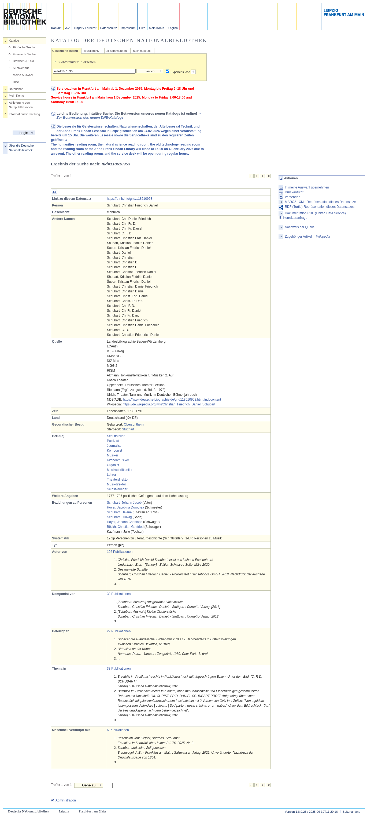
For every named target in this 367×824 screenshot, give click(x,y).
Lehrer (111, 475)
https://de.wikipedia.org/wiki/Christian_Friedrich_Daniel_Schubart (169, 404)
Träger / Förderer (85, 28)
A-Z (67, 28)
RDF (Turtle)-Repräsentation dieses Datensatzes (319, 207)
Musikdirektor (116, 484)
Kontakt (56, 28)
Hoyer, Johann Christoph (124, 522)
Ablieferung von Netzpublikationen (21, 105)
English (173, 28)
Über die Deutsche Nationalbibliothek (21, 148)
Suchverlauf (21, 68)
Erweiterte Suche (24, 54)
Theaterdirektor (118, 479)
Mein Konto (156, 28)
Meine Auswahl (23, 75)
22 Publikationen (119, 631)
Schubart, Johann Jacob (124, 502)
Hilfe (142, 28)
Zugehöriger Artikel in (307, 236)
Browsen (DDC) (23, 61)
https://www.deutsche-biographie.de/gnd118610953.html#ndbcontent (172, 399)
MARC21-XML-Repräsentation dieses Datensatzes (321, 202)
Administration (63, 800)
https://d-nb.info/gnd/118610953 (129, 199)
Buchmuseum (142, 50)
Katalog (14, 40)
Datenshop (16, 88)
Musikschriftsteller (119, 470)
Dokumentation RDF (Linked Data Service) (315, 213)
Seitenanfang (351, 811)
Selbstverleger (117, 489)
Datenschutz (108, 28)
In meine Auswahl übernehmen (307, 187)
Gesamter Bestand (65, 50)
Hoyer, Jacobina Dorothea (125, 507)
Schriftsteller (116, 436)
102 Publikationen (119, 552)
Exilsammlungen (116, 50)
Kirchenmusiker (118, 460)
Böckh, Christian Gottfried (125, 527)
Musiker (112, 455)
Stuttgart (128, 429)
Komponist (114, 450)
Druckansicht (294, 192)
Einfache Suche (24, 47)
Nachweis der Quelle (299, 227)
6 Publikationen (118, 730)
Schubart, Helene (119, 512)
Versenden (292, 197)
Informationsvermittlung (24, 114)
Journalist (114, 446)
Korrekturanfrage (293, 218)
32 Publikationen (119, 594)
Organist (113, 465)
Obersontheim (134, 424)
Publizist (113, 441)
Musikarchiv (91, 50)
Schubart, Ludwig (119, 517)
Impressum (128, 28)
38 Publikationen (119, 668)
